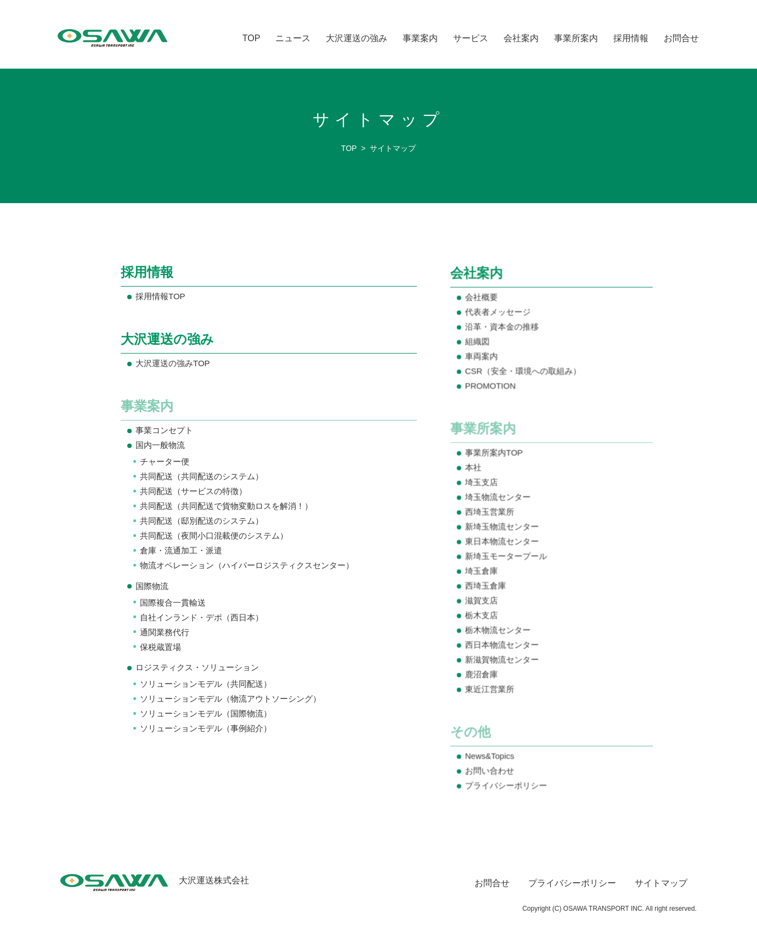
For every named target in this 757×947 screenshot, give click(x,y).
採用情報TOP (160, 296)
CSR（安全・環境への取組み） (523, 373)
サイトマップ (661, 883)
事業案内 (420, 38)
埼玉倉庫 (482, 571)
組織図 (478, 344)
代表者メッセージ (498, 315)
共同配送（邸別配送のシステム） (201, 520)
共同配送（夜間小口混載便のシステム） (214, 535)
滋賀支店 (482, 600)
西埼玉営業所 (490, 512)
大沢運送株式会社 (154, 880)
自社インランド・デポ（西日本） (201, 616)
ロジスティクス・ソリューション (197, 667)
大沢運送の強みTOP (172, 363)
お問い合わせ (490, 769)
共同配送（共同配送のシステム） (201, 476)
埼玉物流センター (498, 498)
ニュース (292, 38)
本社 (474, 468)
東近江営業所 (490, 688)
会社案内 (521, 38)
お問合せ (681, 38)
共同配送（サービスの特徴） (193, 491)
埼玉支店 (482, 483)
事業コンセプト (164, 430)
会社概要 (482, 300)
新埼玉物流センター (502, 527)
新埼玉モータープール (506, 556)
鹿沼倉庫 (482, 674)
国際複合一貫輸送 (173, 602)
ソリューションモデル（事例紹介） (206, 728)
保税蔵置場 (160, 646)
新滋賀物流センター (502, 659)
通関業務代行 (164, 631)
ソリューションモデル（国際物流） (206, 713)
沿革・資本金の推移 (502, 329)
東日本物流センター (502, 542)
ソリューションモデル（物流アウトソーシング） (230, 698)
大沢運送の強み (356, 38)
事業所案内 (576, 38)
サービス (470, 38)
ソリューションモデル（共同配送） (206, 683)
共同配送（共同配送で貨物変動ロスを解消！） (226, 506)
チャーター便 (164, 461)
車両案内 (482, 358)
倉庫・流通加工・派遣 (181, 550)
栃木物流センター (498, 630)
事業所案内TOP (494, 454)
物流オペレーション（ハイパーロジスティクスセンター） (246, 565)
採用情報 (630, 38)
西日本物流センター (502, 644)
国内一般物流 (160, 445)
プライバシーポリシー (506, 783)
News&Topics (490, 754)
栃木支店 (482, 615)
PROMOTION (491, 388)
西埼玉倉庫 (486, 586)
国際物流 (151, 586)
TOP (251, 38)
